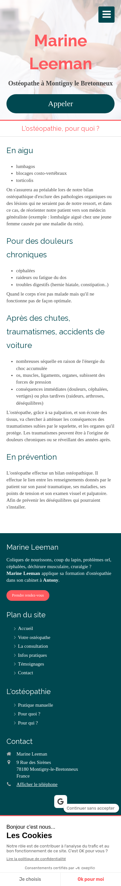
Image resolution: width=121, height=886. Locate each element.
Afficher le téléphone (36, 784)
